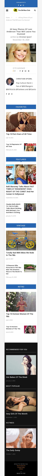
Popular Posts (21, 2)
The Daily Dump (13, 450)
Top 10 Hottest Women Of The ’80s (19, 315)
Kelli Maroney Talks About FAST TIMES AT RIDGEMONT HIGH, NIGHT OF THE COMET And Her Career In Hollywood (20, 190)
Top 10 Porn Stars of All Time (19, 134)
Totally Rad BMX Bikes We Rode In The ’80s (20, 253)
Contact (21, 469)
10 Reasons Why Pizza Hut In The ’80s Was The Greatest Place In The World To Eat (14, 269)
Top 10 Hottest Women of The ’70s (13, 328)
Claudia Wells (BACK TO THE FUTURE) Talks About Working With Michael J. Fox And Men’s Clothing (13, 208)
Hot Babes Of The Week (16, 377)
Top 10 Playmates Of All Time (14, 145)
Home (8, 17)
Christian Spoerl (25, 37)
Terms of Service (21, 466)
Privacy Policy (21, 467)
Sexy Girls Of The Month (16, 413)
